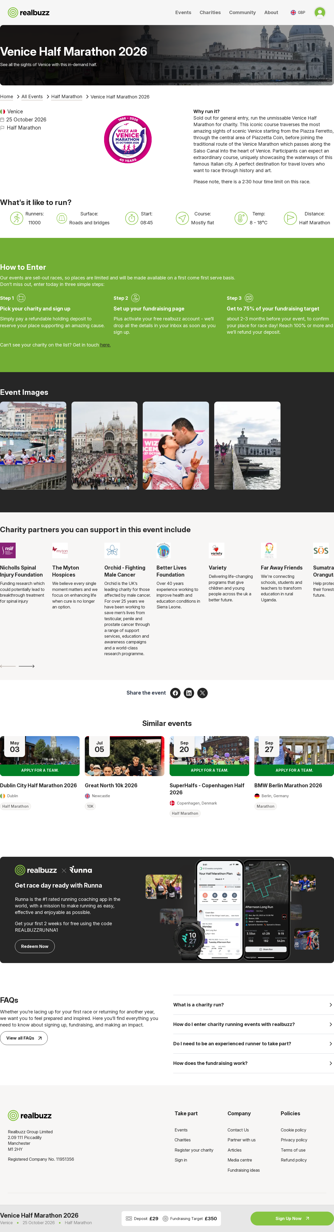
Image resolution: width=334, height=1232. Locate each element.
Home (6, 96)
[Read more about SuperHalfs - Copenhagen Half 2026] (209, 756)
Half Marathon (66, 96)
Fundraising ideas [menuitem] (244, 1171)
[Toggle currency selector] (298, 12)
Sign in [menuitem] (181, 1161)
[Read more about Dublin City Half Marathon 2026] (40, 756)
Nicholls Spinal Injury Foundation (21, 571)
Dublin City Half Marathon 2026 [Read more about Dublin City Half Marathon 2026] (38, 785)
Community (242, 12)
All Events (32, 96)
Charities (210, 12)
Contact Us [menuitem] (238, 1131)
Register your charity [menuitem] (194, 1151)
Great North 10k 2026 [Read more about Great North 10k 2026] (111, 785)
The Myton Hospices (65, 571)
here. (105, 345)
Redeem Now (35, 946)
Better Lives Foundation (172, 571)
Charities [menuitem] (183, 1141)
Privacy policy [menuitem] (294, 1141)
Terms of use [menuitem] (293, 1151)
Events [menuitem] (181, 1131)
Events (183, 12)
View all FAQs (23, 1038)
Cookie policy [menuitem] (293, 1131)
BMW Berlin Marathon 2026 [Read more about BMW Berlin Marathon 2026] (288, 785)
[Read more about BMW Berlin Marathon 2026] (294, 756)
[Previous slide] (8, 666)
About (271, 12)
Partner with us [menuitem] (242, 1141)
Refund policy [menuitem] (294, 1161)
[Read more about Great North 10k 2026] (124, 756)
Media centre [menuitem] (240, 1161)
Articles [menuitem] (235, 1151)
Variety (217, 568)
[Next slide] (26, 666)
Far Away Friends (282, 568)
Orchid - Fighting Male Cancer (124, 571)
